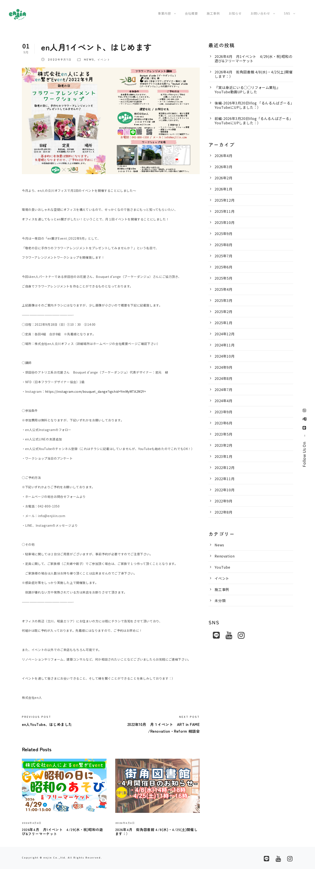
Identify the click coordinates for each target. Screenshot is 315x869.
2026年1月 (223, 189)
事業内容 (164, 13)
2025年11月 (224, 211)
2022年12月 (224, 467)
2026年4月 (223, 155)
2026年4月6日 (32, 823)
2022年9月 (223, 501)
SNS (287, 13)
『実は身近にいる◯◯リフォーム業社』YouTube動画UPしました (247, 89)
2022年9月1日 (60, 60)
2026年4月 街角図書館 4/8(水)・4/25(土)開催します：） (156, 831)
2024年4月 (223, 400)
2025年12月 (224, 200)
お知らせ (235, 13)
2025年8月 (223, 244)
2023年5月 (223, 434)
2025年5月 (223, 278)
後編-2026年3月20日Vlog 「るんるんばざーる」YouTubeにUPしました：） (253, 105)
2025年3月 (223, 300)
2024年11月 (224, 345)
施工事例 (213, 13)
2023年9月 (223, 411)
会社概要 (191, 13)
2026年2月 (223, 177)
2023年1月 (223, 456)
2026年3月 (223, 166)
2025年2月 (223, 311)
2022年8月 (223, 512)
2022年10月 (224, 489)
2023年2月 (223, 445)
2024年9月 (223, 367)
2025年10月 (224, 222)
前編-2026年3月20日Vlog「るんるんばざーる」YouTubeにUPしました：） (254, 120)
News (89, 60)
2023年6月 (223, 423)
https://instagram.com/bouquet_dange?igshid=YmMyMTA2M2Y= (95, 391)
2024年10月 (224, 356)
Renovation (224, 556)
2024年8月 (223, 378)
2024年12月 (224, 333)
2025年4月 (223, 289)
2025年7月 (223, 255)
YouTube (222, 567)
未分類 (220, 600)
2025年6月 (223, 267)
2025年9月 (223, 233)
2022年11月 (224, 478)
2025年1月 (223, 322)
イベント (103, 60)
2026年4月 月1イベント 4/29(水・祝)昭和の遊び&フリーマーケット (62, 831)
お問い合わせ (260, 13)
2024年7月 (223, 389)
